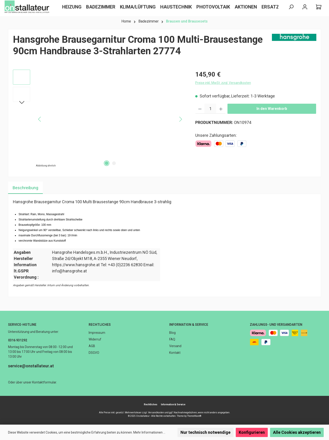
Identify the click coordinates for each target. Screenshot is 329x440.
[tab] (25, 188)
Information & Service (188, 324)
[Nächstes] (21, 103)
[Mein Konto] (305, 7)
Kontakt (175, 352)
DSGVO (94, 352)
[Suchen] (291, 7)
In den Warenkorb (271, 108)
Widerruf (95, 339)
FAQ (172, 339)
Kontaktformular (44, 382)
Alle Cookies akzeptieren (297, 432)
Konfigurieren (252, 432)
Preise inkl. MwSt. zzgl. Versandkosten (223, 83)
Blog (172, 332)
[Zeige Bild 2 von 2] (114, 163)
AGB (92, 346)
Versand (175, 346)
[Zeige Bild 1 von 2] (106, 163)
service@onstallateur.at (31, 365)
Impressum (97, 332)
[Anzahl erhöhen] (221, 109)
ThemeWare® (194, 416)
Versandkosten (156, 412)
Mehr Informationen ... (149, 432)
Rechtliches (100, 324)
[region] (99, 119)
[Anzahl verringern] (200, 109)
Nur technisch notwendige (205, 432)
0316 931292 (17, 340)
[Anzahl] (210, 109)
